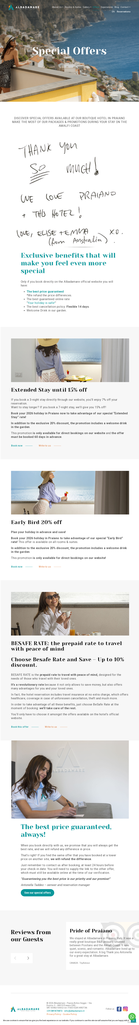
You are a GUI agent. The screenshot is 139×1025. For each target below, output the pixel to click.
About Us (57, 7)
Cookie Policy (70, 1014)
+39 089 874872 (54, 1011)
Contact (125, 7)
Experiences (107, 7)
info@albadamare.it (74, 1011)
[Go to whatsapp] (132, 1016)
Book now (35, 445)
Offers (96, 7)
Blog (117, 7)
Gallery (86, 7)
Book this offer (38, 726)
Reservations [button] (123, 11)
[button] (28, 944)
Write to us (63, 445)
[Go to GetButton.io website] (132, 1022)
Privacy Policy (54, 1014)
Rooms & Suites (73, 7)
